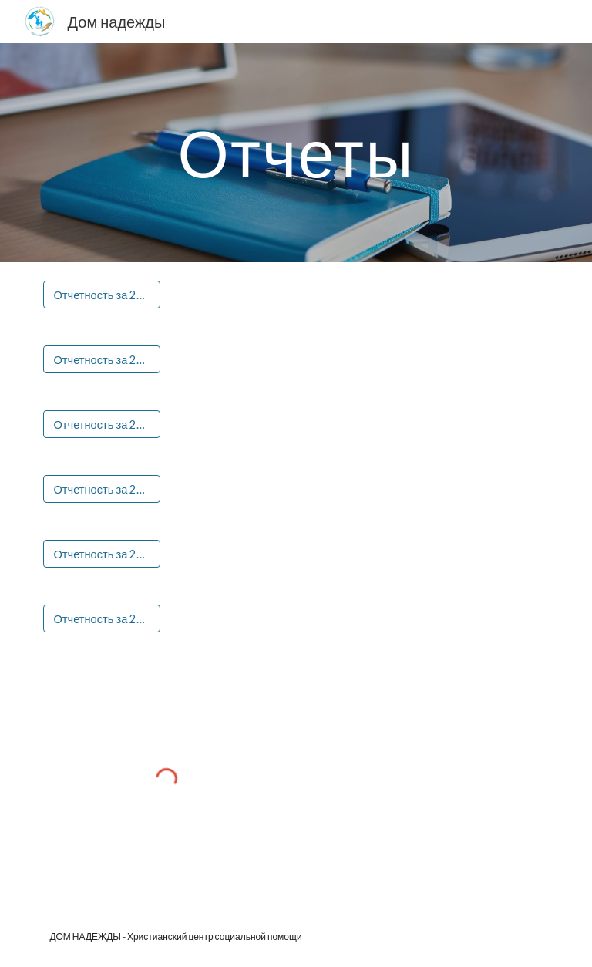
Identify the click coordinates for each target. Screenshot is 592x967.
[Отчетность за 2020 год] (101, 424)
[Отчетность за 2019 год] (101, 359)
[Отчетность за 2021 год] (101, 489)
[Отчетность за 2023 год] (101, 618)
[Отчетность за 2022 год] (101, 553)
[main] (296, 152)
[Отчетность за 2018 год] (101, 294)
